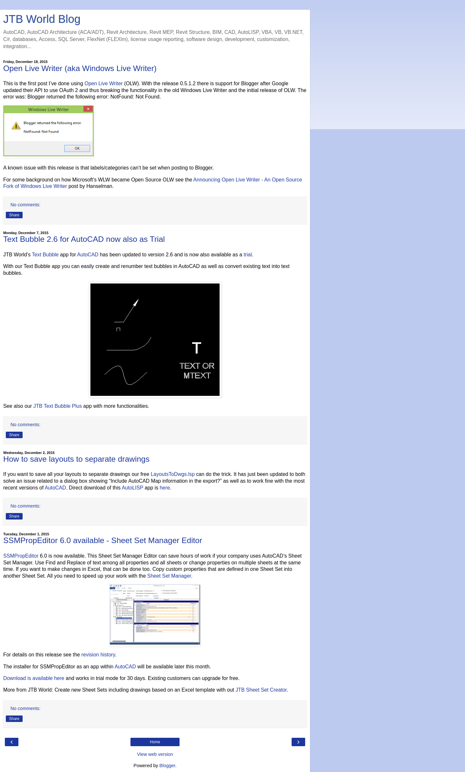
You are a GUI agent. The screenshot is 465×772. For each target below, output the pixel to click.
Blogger (167, 765)
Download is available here (33, 678)
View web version (155, 754)
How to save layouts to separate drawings (76, 459)
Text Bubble (45, 254)
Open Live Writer (104, 83)
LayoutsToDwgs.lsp (173, 474)
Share (14, 215)
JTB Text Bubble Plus (57, 406)
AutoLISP (132, 487)
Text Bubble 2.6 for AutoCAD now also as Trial (84, 239)
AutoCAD (87, 254)
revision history (98, 654)
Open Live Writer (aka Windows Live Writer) (80, 68)
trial (247, 254)
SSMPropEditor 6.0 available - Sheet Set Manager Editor (102, 540)
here (165, 487)
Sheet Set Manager (169, 576)
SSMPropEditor (20, 556)
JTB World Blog (41, 19)
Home (155, 742)
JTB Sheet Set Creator (260, 690)
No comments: (25, 204)
